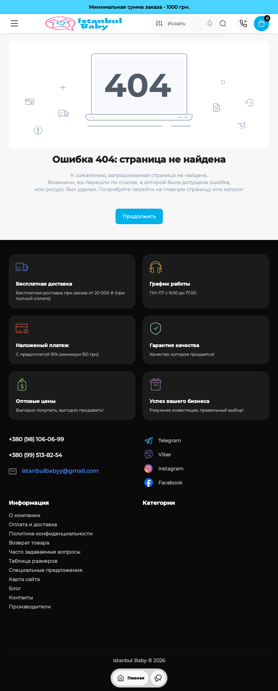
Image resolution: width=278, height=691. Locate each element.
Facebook (163, 482)
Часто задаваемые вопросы (44, 552)
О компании (24, 515)
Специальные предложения (45, 570)
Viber (157, 454)
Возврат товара (29, 543)
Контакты (21, 597)
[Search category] (159, 23)
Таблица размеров (33, 561)
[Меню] (14, 23)
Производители (30, 607)
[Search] (210, 23)
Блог (15, 588)
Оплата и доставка (33, 524)
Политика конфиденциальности (51, 533)
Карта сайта (24, 579)
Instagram (164, 468)
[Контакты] (243, 23)
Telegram (162, 440)
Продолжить (139, 216)
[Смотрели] (158, 678)
